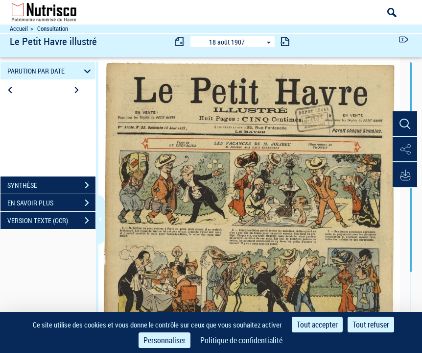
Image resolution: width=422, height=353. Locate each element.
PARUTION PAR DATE (50, 70)
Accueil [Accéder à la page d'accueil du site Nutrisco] (19, 29)
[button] (405, 124)
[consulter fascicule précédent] (180, 41)
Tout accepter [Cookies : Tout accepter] (317, 324)
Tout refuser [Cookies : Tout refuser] (370, 324)
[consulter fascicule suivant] (285, 41)
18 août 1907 (227, 42)
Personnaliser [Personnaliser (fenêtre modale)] (164, 340)
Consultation (52, 29)
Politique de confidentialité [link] (241, 340)
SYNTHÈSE (51, 185)
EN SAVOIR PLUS (51, 203)
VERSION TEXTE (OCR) (51, 220)
